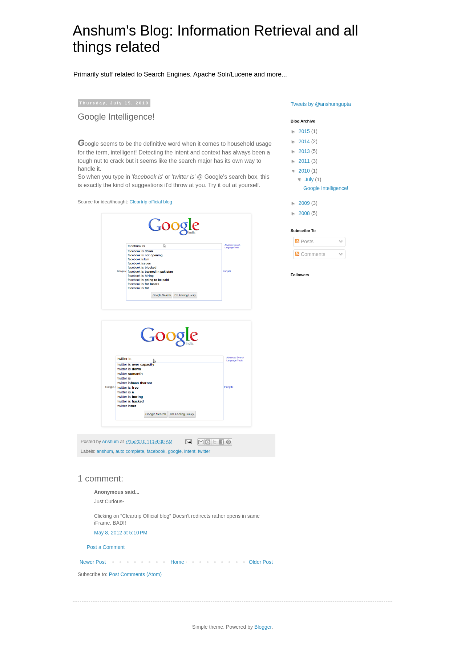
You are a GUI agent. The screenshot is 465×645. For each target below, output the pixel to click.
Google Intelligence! (325, 188)
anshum (105, 451)
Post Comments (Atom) (135, 574)
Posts (304, 241)
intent (189, 451)
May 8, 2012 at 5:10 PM (120, 533)
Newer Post (93, 562)
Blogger (262, 627)
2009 (305, 203)
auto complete (130, 451)
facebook (156, 451)
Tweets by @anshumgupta (321, 104)
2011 (305, 161)
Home (177, 562)
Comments (310, 254)
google (175, 451)
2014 (305, 141)
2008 (305, 213)
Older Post (261, 562)
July (309, 179)
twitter (204, 451)
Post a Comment (106, 547)
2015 (305, 131)
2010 (305, 171)
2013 (305, 151)
